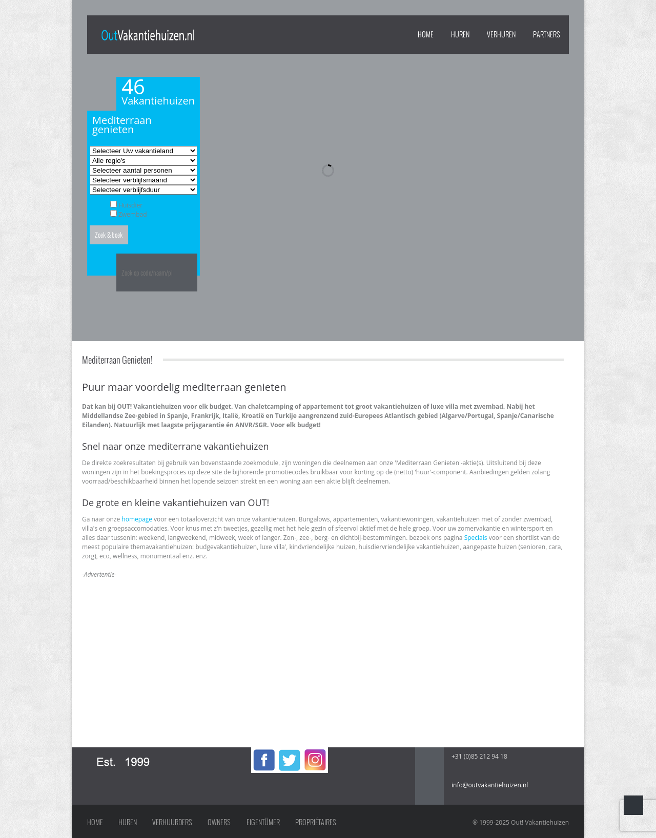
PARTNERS (546, 34)
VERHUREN (501, 34)
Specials (475, 537)
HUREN (460, 34)
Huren (127, 822)
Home (426, 34)
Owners (219, 822)
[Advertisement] (323, 651)
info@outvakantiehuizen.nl (490, 785)
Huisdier (130, 205)
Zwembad (132, 214)
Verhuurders (172, 822)
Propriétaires (315, 822)
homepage (136, 519)
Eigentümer (263, 822)
